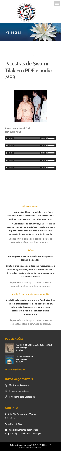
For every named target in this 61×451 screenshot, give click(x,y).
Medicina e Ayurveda (19, 385)
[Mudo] (47, 138)
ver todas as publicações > (15, 369)
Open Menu (57, 3)
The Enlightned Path (24, 356)
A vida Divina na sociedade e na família (30, 294)
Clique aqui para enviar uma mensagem (23, 433)
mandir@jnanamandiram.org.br (23, 430)
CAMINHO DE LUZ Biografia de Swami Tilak (34, 345)
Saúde (30, 250)
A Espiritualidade (30, 206)
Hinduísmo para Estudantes (22, 397)
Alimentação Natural (19, 391)
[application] (30, 138)
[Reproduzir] (7, 138)
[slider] (27, 138)
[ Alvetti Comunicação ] (33, 447)
